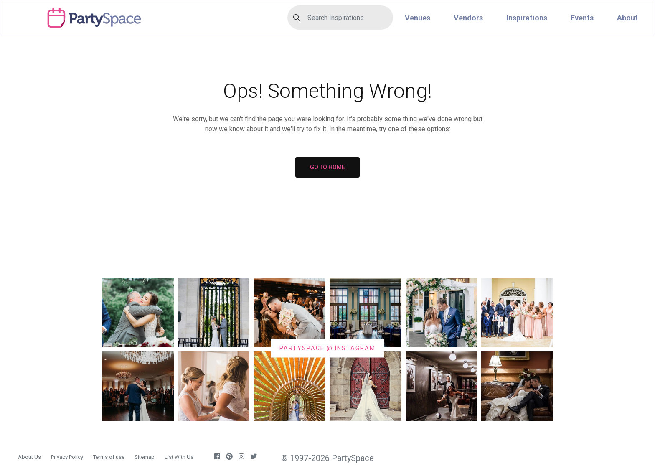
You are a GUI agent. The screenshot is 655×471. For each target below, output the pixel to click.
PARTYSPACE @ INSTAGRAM (327, 347)
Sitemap (145, 457)
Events (582, 17)
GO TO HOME (327, 167)
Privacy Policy (67, 457)
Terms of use (108, 457)
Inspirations (526, 17)
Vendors (468, 17)
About (627, 17)
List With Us (179, 457)
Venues (417, 17)
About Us (29, 457)
